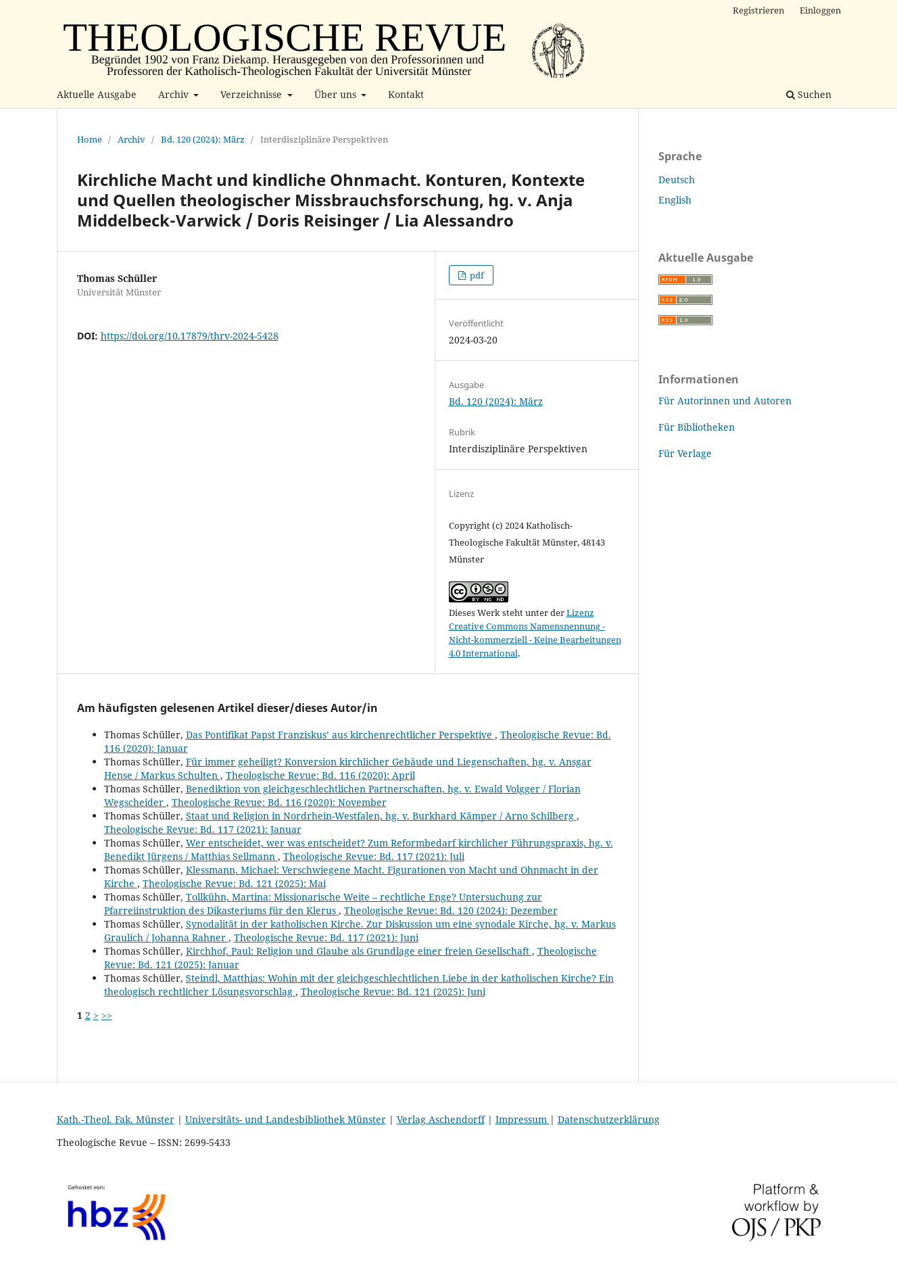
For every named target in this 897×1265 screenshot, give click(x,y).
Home (89, 139)
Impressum (522, 1119)
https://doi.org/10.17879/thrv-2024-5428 (189, 335)
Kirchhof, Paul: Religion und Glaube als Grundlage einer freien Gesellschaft (359, 951)
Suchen (808, 94)
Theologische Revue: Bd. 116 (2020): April (320, 775)
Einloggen (820, 10)
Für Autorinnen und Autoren (725, 400)
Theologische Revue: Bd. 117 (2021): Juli (373, 856)
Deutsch (676, 179)
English (675, 199)
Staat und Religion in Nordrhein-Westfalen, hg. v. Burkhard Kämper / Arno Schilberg (381, 815)
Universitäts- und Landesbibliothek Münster (285, 1119)
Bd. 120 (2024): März (203, 139)
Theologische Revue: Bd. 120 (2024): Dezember (451, 910)
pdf (476, 275)
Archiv (174, 94)
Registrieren (758, 10)
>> (106, 1015)
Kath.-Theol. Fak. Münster (115, 1119)
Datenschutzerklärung (609, 1119)
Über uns (336, 94)
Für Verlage (685, 453)
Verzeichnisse (252, 94)
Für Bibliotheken (696, 427)
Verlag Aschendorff (441, 1119)
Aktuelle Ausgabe (97, 94)
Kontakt (406, 94)
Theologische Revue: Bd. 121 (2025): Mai (234, 883)
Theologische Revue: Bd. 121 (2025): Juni (393, 991)
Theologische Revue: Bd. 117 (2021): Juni (326, 937)
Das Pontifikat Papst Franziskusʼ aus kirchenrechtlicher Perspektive (340, 734)
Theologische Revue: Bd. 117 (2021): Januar (202, 829)
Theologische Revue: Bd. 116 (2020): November (279, 802)
